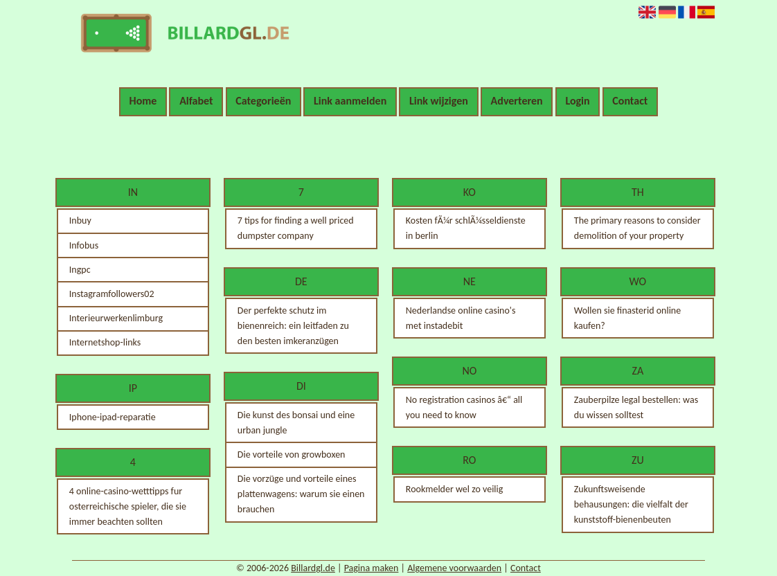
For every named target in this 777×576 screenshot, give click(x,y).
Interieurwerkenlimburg (116, 318)
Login (577, 100)
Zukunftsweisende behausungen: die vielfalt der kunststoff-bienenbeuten (631, 504)
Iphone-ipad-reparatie (112, 417)
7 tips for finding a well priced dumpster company (296, 228)
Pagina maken (371, 568)
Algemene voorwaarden (454, 568)
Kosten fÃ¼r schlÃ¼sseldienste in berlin (466, 228)
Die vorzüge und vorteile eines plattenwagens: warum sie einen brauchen (301, 494)
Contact (630, 100)
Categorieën (263, 100)
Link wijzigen (438, 100)
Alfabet (196, 100)
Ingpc (80, 270)
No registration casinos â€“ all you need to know (464, 407)
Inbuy (80, 220)
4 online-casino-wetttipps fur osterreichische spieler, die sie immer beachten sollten (127, 506)
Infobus (83, 245)
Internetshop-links (105, 342)
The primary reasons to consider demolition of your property (637, 228)
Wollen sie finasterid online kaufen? (627, 318)
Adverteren (517, 100)
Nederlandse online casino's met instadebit (461, 318)
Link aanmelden (350, 100)
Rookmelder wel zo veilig (454, 489)
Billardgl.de (313, 568)
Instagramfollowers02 (111, 294)
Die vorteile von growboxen (292, 454)
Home (143, 100)
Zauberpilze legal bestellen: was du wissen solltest (636, 407)
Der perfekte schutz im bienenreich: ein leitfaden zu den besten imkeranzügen (293, 326)
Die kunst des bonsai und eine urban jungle (296, 422)
